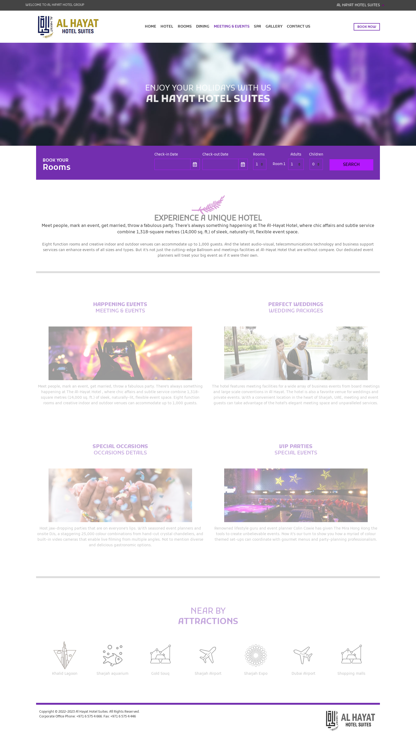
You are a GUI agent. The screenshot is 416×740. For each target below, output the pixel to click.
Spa (257, 26)
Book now (366, 27)
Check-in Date (166, 155)
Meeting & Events (232, 26)
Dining (202, 26)
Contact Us (298, 26)
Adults (296, 155)
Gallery (274, 26)
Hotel (167, 26)
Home (150, 26)
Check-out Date (215, 155)
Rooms (185, 26)
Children (316, 155)
